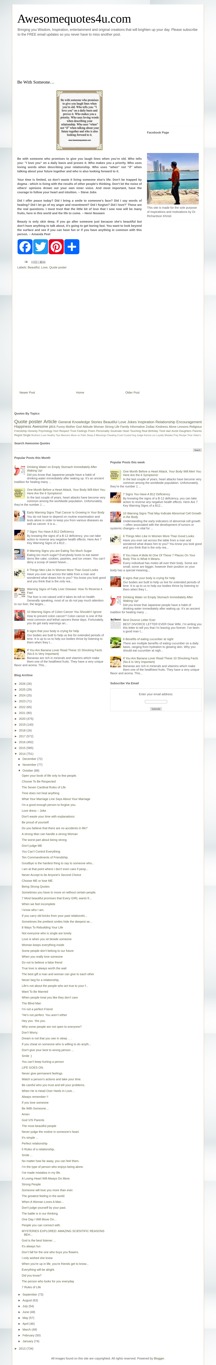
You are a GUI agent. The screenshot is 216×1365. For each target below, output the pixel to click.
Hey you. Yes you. (34, 1020)
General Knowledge (74, 422)
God (79, 426)
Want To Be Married (35, 991)
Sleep (90, 435)
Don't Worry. (30, 1032)
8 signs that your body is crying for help (53, 631)
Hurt (55, 431)
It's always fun (31, 1246)
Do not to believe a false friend (42, 962)
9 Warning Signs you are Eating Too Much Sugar (59, 550)
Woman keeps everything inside (43, 945)
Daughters (185, 431)
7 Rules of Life (31, 1287)
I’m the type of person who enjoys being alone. (53, 1166)
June (26, 1312)
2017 (22, 736)
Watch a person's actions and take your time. (51, 1079)
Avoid (174, 431)
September (30, 1294)
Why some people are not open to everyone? (52, 1026)
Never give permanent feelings (42, 1073)
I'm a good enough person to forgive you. (49, 804)
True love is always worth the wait (44, 968)
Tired (162, 431)
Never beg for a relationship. (40, 980)
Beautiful (33, 267)
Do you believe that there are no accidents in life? (54, 828)
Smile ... (27, 1155)
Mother (70, 426)
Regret (18, 435)
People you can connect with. (41, 1225)
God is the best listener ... (39, 1240)
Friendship (20, 431)
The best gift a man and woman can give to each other (58, 974)
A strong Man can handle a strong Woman (50, 834)
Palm (83, 435)
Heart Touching (132, 431)
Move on (75, 435)
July (25, 1306)
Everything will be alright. (38, 1269)
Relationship (165, 422)
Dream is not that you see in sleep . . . (47, 1038)
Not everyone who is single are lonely (46, 933)
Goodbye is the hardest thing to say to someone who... (58, 863)
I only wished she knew (37, 1258)
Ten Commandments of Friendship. (45, 857)
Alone (172, 426)
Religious (195, 426)
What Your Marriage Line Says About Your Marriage (56, 799)
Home (80, 392)
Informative (137, 426)
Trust (73, 431)
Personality (103, 431)
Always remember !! (35, 1096)
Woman (99, 426)
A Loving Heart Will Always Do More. (46, 1178)
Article (50, 421)
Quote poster (58, 267)
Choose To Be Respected (39, 781)
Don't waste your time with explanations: (48, 816)
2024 (22, 695)
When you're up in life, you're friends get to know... (55, 1263)
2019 (22, 724)
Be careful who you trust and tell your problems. (53, 1085)
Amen (26, 1114)
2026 (22, 683)
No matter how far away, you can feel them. (50, 1161)
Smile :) (27, 1056)
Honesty (33, 431)
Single (27, 435)
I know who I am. (33, 910)
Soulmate (116, 431)
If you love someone (35, 1102)
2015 (22, 748)
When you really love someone (42, 956)
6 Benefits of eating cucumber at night (148, 639)
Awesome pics (44, 426)
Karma (147, 435)
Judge (140, 435)
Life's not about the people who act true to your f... (55, 985)
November (29, 764)
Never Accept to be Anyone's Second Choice (51, 875)
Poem (91, 431)
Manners (65, 435)
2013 (22, 1348)
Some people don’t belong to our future (48, 950)
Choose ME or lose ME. (37, 880)
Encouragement (189, 422)
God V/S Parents (33, 1120)
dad (168, 431)
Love (44, 267)
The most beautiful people (39, 1126)
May (25, 1317)
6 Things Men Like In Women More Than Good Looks (62, 570)
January (28, 1341)
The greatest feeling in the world (43, 1196)
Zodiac (150, 426)
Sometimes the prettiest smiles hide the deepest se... (57, 921)
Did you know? (31, 1275)
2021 (22, 713)
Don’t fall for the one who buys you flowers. (50, 1252)
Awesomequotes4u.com (74, 18)
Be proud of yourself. (36, 822)
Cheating (112, 435)
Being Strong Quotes (36, 886)
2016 (22, 742)
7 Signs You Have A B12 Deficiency (50, 531)
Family (124, 426)
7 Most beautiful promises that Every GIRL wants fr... (57, 898)
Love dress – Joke (34, 810)
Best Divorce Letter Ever (139, 620)
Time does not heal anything (40, 793)
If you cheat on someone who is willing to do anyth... (56, 1044)
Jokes (132, 422)
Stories (96, 422)
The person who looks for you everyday (48, 1281)
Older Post (132, 392)
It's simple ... (30, 1137)
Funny (61, 426)
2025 (22, 689)
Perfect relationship (34, 1143)
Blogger (159, 1358)
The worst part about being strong (44, 839)
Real (144, 431)
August (27, 1300)
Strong (109, 426)
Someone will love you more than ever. (47, 1190)
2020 (22, 718)
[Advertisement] (90, 57)
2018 (22, 730)
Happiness (22, 426)
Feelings (82, 431)
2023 (22, 701)
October (28, 770)
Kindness (162, 426)
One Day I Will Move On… (39, 1219)
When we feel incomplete (38, 904)
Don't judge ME (32, 845)
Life (116, 426)
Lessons (183, 426)
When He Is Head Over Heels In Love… (48, 1091)
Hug (134, 435)
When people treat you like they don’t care (50, 997)
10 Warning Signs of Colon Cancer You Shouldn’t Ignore (64, 611)
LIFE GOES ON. (33, 1067)
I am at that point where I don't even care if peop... (55, 869)
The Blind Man (31, 1003)
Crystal (127, 435)
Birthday (153, 431)
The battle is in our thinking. (40, 1213)
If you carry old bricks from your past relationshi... (54, 915)
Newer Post (27, 392)
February (28, 1335)
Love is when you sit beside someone (47, 939)
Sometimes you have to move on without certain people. (59, 892)
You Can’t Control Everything (41, 851)
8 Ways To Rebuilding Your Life (42, 927)
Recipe (183, 435)
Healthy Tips (53, 435)
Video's (197, 435)
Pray (175, 435)
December (29, 758)
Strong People (31, 1184)
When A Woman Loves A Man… (43, 1201)
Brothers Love (38, 435)
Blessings (101, 435)
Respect (64, 431)
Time (189, 435)
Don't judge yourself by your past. (44, 1207)
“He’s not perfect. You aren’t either (44, 1015)
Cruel (120, 435)
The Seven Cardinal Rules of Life (44, 787)
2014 (22, 753)
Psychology (45, 431)
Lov (154, 435)
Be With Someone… (35, 1108)
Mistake (169, 435)
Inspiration (146, 422)
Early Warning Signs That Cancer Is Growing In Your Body (65, 512)
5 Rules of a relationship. (38, 1149)
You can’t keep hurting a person (43, 1061)
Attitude (87, 426)
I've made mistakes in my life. (41, 1172)
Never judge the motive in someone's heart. (51, 1131)
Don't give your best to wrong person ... (48, 1050)
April (25, 1323)
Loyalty (160, 435)
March (27, 1329)
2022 (22, 707)
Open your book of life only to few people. (49, 775)
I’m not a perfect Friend (37, 1009)
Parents (197, 431)
